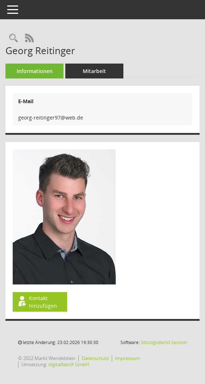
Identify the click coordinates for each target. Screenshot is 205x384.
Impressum (127, 358)
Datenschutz (95, 358)
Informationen (35, 71)
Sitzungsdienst (164, 342)
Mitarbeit (94, 71)
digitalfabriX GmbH (68, 364)
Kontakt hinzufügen (37, 302)
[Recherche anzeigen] (13, 38)
